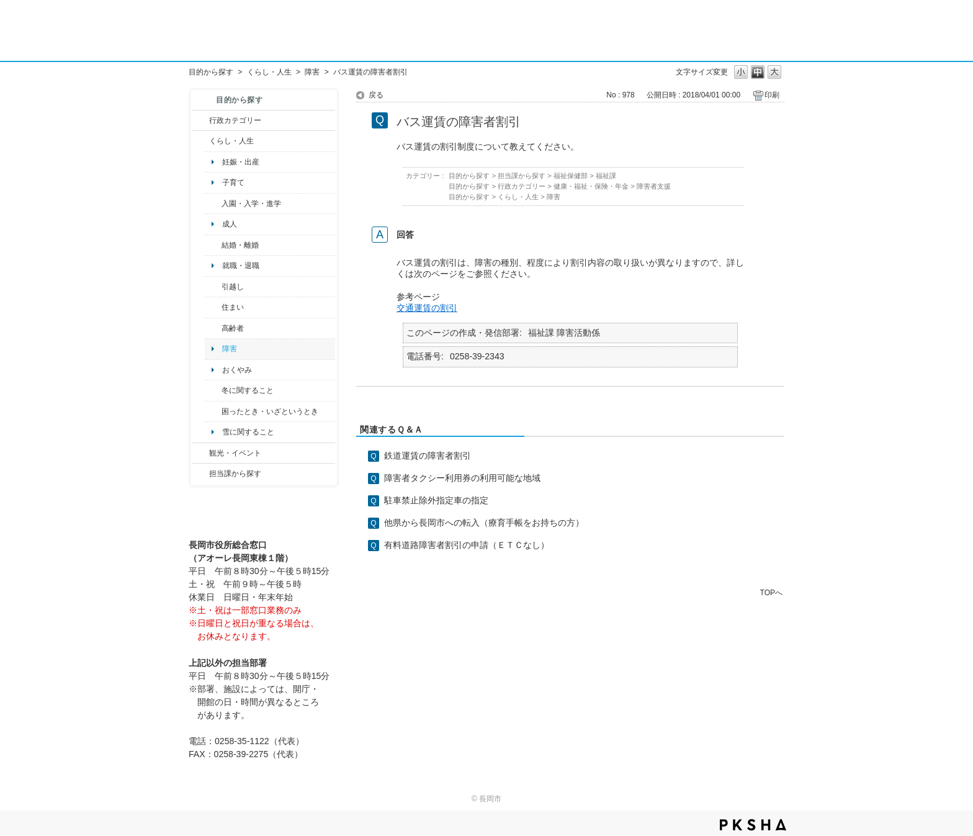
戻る (376, 95)
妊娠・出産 (240, 162)
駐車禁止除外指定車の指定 (436, 500)
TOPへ (771, 592)
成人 (229, 224)
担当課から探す (235, 473)
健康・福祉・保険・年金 (591, 186)
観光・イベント (235, 453)
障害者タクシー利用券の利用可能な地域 (462, 478)
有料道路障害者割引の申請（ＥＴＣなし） (466, 545)
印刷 (771, 95)
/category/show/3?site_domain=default (200, 120)
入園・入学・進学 (251, 203)
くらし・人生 (269, 72)
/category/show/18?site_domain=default (200, 453)
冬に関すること (248, 390)
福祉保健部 (571, 175)
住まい (233, 307)
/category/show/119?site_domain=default (213, 286)
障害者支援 (654, 186)
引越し (233, 286)
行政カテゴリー (235, 120)
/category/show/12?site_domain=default (200, 140)
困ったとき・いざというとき (270, 411)
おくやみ (237, 370)
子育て (233, 182)
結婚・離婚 (240, 245)
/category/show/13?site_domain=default (213, 328)
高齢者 (233, 328)
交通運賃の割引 (427, 308)
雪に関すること (248, 432)
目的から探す (211, 72)
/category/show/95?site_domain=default (213, 411)
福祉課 (606, 175)
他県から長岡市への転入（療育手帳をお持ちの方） (484, 523)
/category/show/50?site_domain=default (213, 203)
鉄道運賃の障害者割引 (427, 456)
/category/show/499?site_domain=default (213, 390)
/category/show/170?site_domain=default (213, 307)
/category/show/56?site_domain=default (213, 245)
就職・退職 (240, 265)
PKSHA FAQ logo (753, 825)
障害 (312, 72)
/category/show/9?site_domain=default (200, 473)
